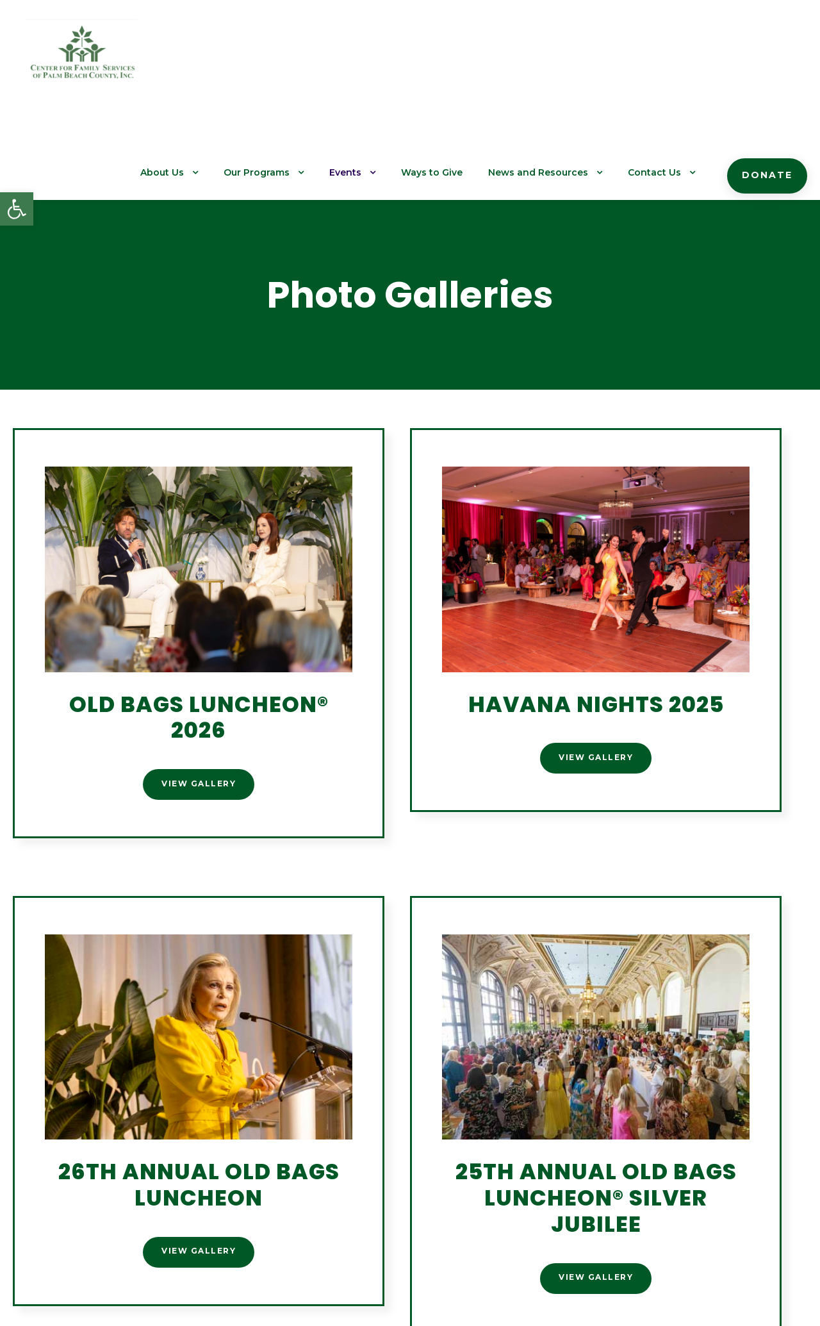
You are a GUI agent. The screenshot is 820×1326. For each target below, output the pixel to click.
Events (373, 58)
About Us (198, 58)
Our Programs (289, 58)
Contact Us (663, 58)
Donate (770, 61)
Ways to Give (456, 58)
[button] (16, 209)
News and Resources (554, 58)
